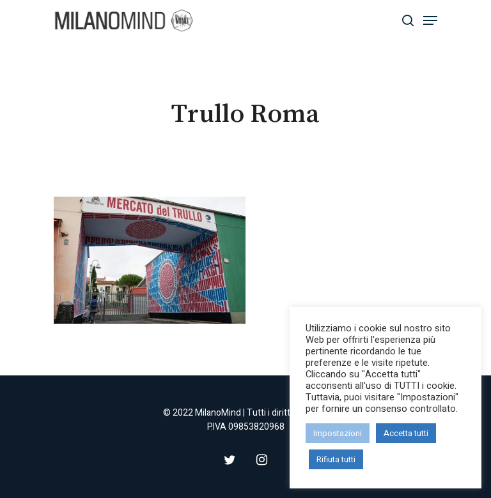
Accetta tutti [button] (406, 433)
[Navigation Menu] (430, 20)
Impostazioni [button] (337, 433)
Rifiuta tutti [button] (335, 459)
